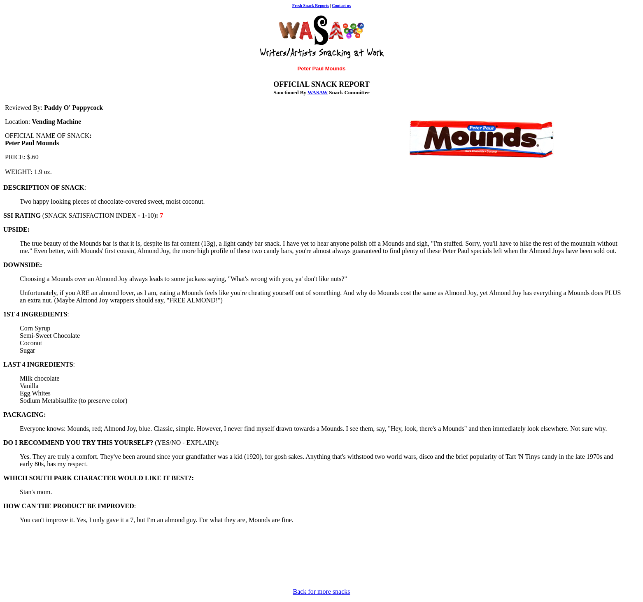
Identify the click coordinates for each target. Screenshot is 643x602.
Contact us (341, 5)
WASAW (318, 92)
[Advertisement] (169, 562)
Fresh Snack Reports (310, 5)
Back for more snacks (321, 591)
